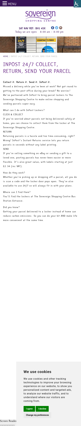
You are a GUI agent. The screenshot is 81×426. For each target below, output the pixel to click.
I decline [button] (42, 409)
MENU (12, 4)
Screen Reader (8, 421)
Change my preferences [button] (37, 415)
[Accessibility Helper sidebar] (77, 3)
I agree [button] (29, 409)
